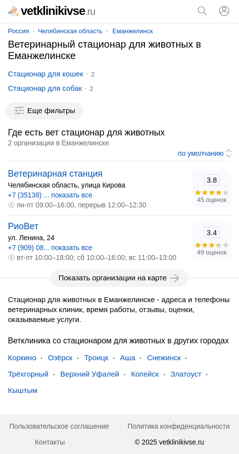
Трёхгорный (28, 374)
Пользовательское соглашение (59, 426)
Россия (18, 31)
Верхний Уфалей (89, 374)
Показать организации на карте (119, 278)
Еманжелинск (132, 31)
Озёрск (60, 357)
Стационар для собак (45, 88)
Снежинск (164, 357)
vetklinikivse (51, 10)
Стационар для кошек (45, 73)
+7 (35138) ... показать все (50, 195)
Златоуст (186, 374)
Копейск (145, 374)
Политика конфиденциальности (179, 426)
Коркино (22, 357)
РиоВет (23, 226)
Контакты (50, 442)
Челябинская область (70, 31)
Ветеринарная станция (55, 174)
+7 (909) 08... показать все (50, 248)
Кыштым (23, 390)
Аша (127, 357)
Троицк (96, 357)
